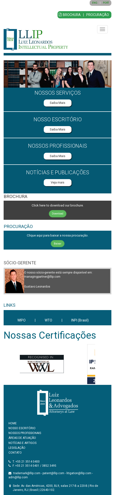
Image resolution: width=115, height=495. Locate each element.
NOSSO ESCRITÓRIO (22, 428)
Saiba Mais (57, 103)
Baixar (57, 243)
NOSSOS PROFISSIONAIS (24, 433)
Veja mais (57, 182)
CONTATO (15, 452)
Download (57, 213)
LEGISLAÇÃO (16, 447)
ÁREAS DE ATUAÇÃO (22, 438)
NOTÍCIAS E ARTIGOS (22, 443)
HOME (12, 423)
